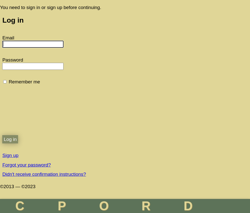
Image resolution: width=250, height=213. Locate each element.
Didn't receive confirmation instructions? (44, 174)
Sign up (10, 155)
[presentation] (40, 113)
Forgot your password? (26, 165)
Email (8, 37)
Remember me (24, 81)
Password (12, 60)
